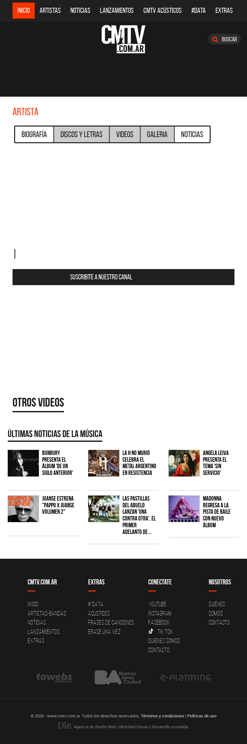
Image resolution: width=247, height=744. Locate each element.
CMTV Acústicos (162, 10)
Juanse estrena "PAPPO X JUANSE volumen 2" (58, 505)
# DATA (96, 604)
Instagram (160, 613)
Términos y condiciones (162, 716)
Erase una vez (104, 631)
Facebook (159, 622)
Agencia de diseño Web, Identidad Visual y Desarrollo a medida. (123, 727)
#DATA (198, 10)
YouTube (157, 604)
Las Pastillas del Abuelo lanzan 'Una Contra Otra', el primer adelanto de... (139, 515)
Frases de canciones (111, 622)
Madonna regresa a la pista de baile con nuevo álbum (217, 512)
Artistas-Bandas (47, 613)
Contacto (158, 649)
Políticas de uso (201, 716)
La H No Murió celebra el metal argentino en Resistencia (139, 463)
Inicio (23, 10)
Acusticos (99, 613)
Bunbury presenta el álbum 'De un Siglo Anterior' (57, 463)
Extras (224, 10)
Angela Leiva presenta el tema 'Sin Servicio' (216, 463)
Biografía (34, 134)
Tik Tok (160, 631)
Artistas (50, 10)
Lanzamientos (117, 10)
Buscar (224, 39)
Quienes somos (164, 640)
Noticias (80, 10)
